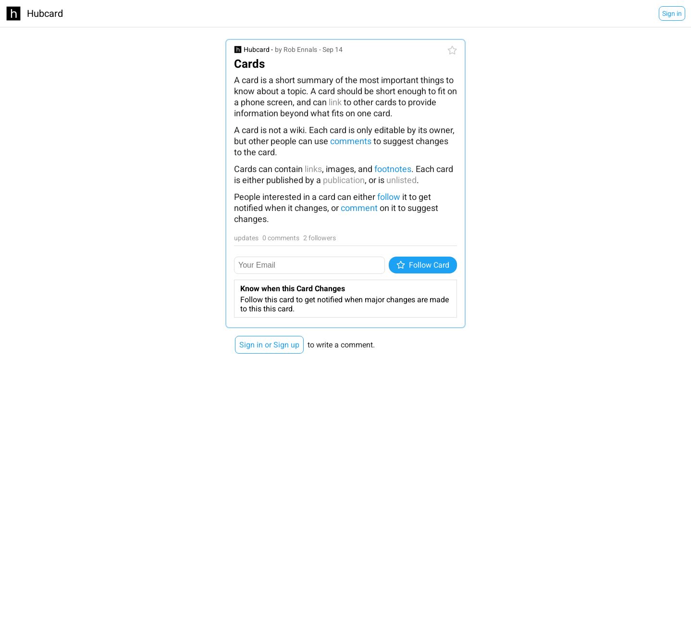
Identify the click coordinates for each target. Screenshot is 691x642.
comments (350, 141)
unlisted (401, 180)
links (313, 169)
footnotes (392, 169)
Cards (249, 64)
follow (388, 197)
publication (344, 180)
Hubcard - (258, 49)
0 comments (280, 238)
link (335, 102)
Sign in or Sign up (269, 344)
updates (246, 238)
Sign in (672, 13)
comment (359, 208)
